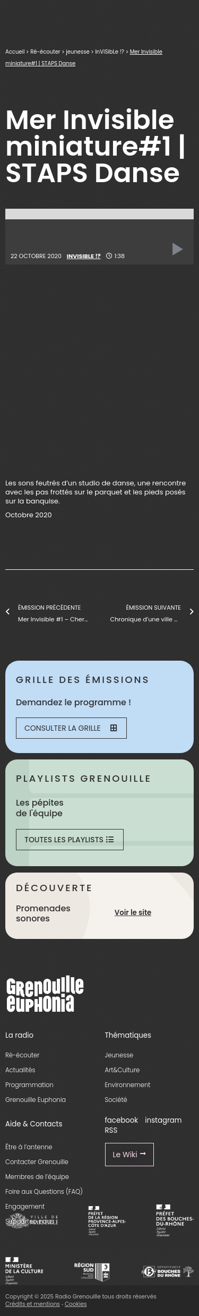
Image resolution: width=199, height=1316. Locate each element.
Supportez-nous (29, 1221)
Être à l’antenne (29, 1147)
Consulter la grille (70, 728)
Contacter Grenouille (36, 1162)
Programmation (29, 1085)
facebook (122, 1120)
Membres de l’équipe (37, 1177)
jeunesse (77, 52)
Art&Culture (122, 1070)
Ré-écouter (45, 52)
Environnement (128, 1085)
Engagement (25, 1206)
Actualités (20, 1070)
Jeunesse (119, 1055)
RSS (111, 1130)
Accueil (14, 52)
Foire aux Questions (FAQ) (44, 1191)
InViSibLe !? (109, 52)
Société (116, 1100)
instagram (163, 1120)
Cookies (76, 1304)
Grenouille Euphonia (35, 1100)
